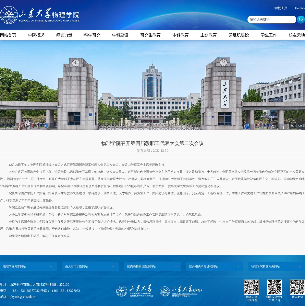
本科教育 (180, 35)
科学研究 (92, 35)
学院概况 (36, 35)
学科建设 (120, 35)
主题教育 (208, 35)
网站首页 (8, 35)
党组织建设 (239, 35)
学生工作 (269, 35)
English (300, 8)
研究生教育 (150, 35)
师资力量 (64, 35)
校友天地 (297, 35)
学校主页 (281, 8)
